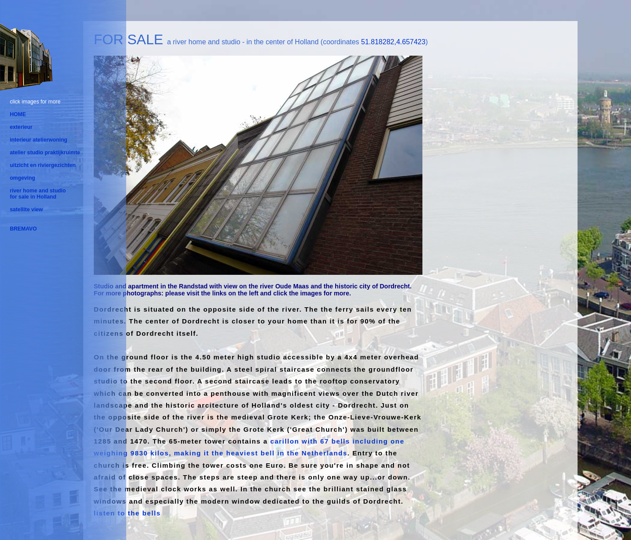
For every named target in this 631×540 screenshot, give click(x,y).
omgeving (22, 178)
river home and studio (38, 191)
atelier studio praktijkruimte (45, 152)
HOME (18, 114)
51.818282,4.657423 (393, 42)
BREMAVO (23, 229)
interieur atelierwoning (38, 140)
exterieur (21, 127)
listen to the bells (127, 513)
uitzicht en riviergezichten (42, 165)
